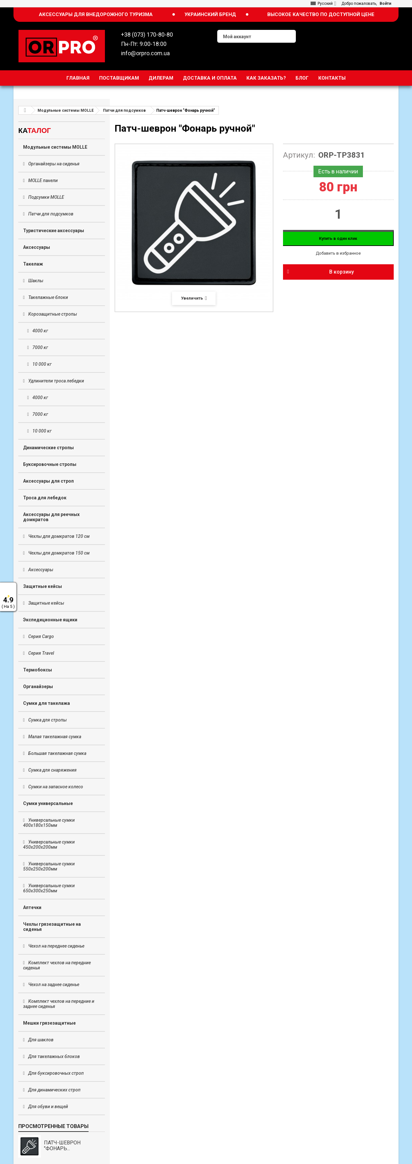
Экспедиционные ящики (50, 619)
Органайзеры (38, 686)
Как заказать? (266, 78)
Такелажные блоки (47, 297)
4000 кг (39, 330)
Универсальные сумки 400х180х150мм (49, 823)
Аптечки (32, 907)
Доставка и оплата (210, 78)
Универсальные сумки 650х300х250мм (49, 888)
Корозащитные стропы (52, 314)
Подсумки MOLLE (45, 197)
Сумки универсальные (48, 803)
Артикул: (299, 155)
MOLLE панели (42, 180)
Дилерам (161, 78)
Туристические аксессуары (53, 230)
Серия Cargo (40, 636)
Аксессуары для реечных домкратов (51, 517)
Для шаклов (40, 1039)
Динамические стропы (48, 447)
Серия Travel (40, 653)
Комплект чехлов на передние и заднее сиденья (58, 1004)
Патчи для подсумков (50, 213)
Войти (385, 3)
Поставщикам (119, 78)
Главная (78, 78)
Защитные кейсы (42, 586)
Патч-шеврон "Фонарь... (62, 1145)
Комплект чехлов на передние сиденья (57, 965)
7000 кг (39, 347)
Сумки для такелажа (46, 703)
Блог (302, 78)
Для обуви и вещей (47, 1106)
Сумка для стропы (47, 719)
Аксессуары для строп (48, 481)
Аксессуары (36, 247)
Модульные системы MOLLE (55, 147)
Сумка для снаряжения (52, 770)
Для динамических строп (54, 1089)
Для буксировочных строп (55, 1073)
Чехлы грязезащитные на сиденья (52, 927)
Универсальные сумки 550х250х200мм (49, 866)
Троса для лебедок (44, 497)
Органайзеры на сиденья (53, 163)
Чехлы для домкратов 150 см (58, 553)
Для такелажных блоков (53, 1056)
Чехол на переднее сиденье (55, 946)
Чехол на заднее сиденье (53, 984)
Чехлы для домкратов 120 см (58, 536)
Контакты (332, 78)
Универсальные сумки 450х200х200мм (49, 844)
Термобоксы (37, 669)
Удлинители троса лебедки (55, 380)
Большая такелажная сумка (56, 753)
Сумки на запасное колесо (55, 786)
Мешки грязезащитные (49, 1023)
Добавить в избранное (338, 253)
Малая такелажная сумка (54, 736)
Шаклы (35, 280)
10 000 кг (41, 364)
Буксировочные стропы (49, 464)
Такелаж (33, 264)
